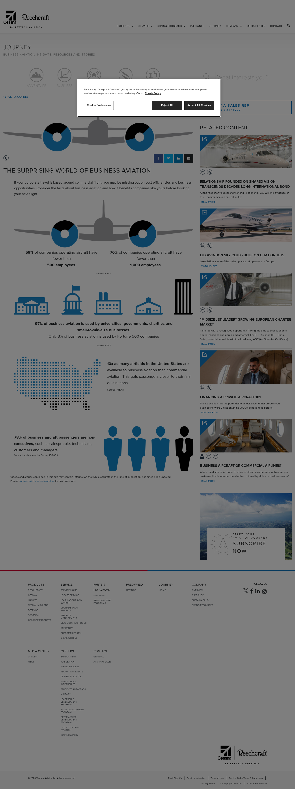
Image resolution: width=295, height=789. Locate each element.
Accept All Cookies (199, 105)
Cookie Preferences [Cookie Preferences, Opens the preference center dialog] (99, 105)
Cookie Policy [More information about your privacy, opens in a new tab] (153, 93)
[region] (149, 98)
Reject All (167, 105)
